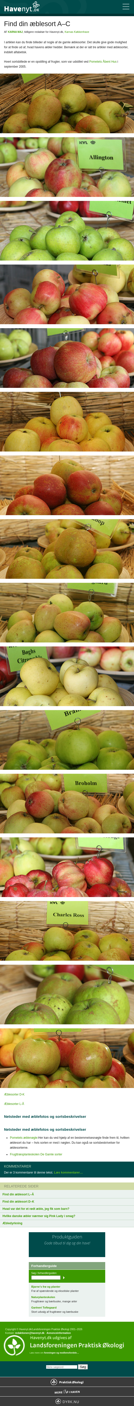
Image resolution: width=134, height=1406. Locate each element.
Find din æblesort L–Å (18, 1194)
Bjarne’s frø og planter (45, 1286)
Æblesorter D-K (14, 1094)
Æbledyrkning (12, 1223)
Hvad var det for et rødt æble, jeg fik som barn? (35, 1209)
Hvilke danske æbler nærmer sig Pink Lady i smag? (38, 1216)
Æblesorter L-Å (14, 1104)
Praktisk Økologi (67, 1382)
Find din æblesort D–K (18, 1201)
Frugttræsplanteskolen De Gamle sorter (36, 1154)
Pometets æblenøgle (23, 1137)
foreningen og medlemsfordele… (61, 1353)
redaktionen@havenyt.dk (29, 1333)
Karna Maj (15, 32)
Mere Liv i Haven (67, 1391)
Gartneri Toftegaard (44, 1307)
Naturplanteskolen (43, 1297)
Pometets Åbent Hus (103, 61)
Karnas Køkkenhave (77, 31)
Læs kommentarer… (68, 1172)
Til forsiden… (25, 7)
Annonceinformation (58, 1333)
